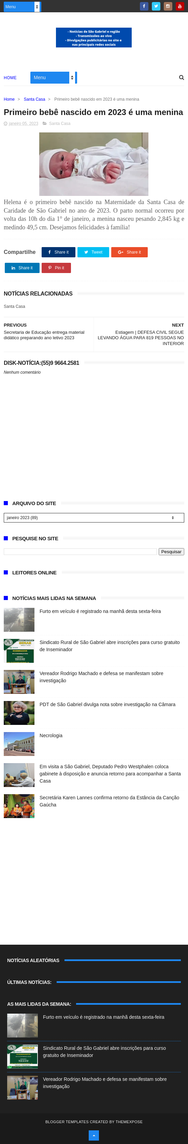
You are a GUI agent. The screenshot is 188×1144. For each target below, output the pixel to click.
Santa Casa (34, 99)
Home (10, 77)
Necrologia (51, 735)
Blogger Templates (67, 1122)
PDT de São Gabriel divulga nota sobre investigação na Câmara (107, 704)
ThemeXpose (129, 1122)
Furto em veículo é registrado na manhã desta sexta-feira (100, 611)
